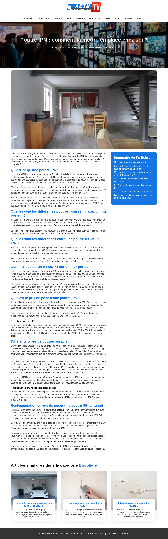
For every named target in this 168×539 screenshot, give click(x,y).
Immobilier (80, 18)
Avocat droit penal (120, 533)
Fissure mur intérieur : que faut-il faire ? (84, 504)
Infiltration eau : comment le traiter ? (134, 504)
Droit (68, 18)
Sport (117, 18)
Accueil (54, 47)
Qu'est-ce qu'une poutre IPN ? (130, 162)
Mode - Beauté (95, 18)
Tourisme (128, 18)
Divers (140, 18)
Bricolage (57, 18)
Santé (108, 18)
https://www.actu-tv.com (52, 533)
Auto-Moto (44, 18)
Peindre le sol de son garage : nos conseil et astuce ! (34, 504)
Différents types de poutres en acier (132, 191)
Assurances (29, 18)
